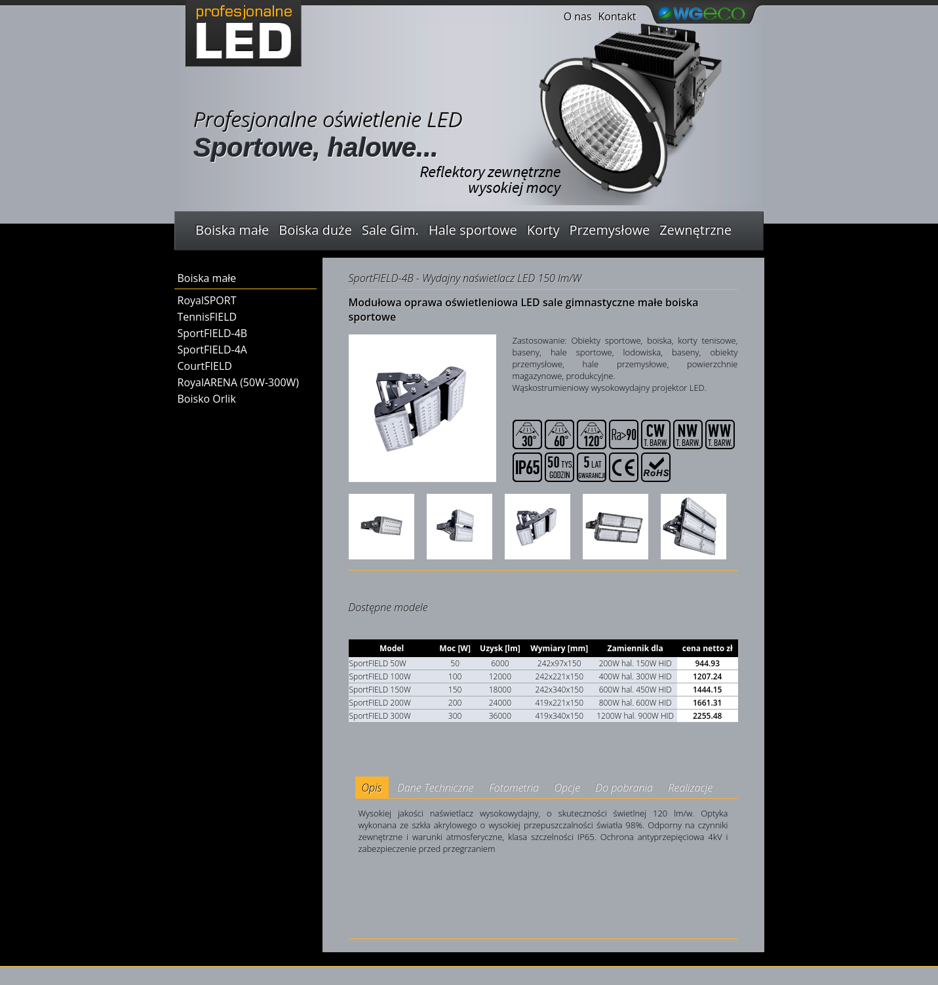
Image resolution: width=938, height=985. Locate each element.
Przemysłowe (609, 230)
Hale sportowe (473, 230)
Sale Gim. (390, 230)
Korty (543, 230)
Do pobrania (624, 787)
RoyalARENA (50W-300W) (239, 382)
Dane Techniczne (435, 787)
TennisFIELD (207, 317)
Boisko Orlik (207, 399)
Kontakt (617, 16)
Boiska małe (232, 230)
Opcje (566, 787)
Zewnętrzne (695, 230)
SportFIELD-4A (212, 349)
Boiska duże (315, 230)
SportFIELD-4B (213, 333)
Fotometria (514, 787)
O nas (578, 16)
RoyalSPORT (207, 300)
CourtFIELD (205, 366)
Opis (372, 787)
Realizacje (690, 787)
